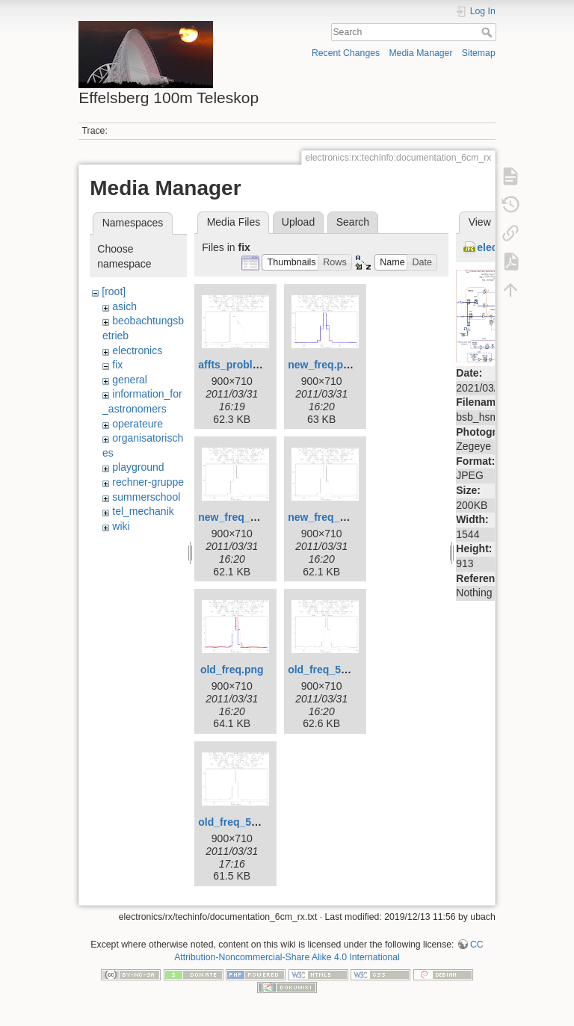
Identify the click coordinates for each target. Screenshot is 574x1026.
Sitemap (479, 53)
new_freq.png (322, 365)
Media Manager (420, 53)
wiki (120, 526)
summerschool (146, 497)
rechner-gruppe (148, 482)
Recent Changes (346, 53)
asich (124, 306)
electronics (137, 350)
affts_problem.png (243, 365)
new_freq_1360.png (246, 517)
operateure (137, 424)
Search (488, 32)
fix (117, 365)
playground (138, 467)
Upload (298, 222)
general (129, 380)
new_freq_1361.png (336, 517)
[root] (114, 291)
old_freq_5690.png (244, 822)
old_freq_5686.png (334, 670)
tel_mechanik (143, 511)
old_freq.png (232, 670)
